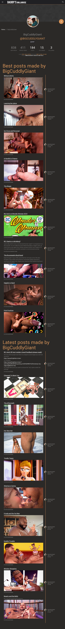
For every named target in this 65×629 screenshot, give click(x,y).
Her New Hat (8, 431)
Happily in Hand (9, 283)
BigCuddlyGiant (51, 89)
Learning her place (10, 103)
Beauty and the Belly (11, 596)
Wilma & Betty (9, 76)
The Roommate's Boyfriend (13, 255)
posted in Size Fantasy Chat (10, 251)
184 (32, 47)
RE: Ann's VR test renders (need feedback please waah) (23, 352)
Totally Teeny (8, 458)
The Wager (7, 186)
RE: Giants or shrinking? (12, 241)
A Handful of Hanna (10, 158)
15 (42, 47)
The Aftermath (9, 403)
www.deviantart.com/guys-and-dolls (34, 55)
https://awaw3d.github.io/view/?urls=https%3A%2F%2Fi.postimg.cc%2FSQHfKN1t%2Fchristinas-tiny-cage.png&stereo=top (22, 363)
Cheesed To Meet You (11, 375)
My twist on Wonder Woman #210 (15, 214)
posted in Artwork (8, 99)
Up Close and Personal (12, 131)
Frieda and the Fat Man (12, 513)
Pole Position (8, 310)
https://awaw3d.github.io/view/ (12, 358)
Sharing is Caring (10, 486)
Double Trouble (9, 541)
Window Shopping (10, 569)
